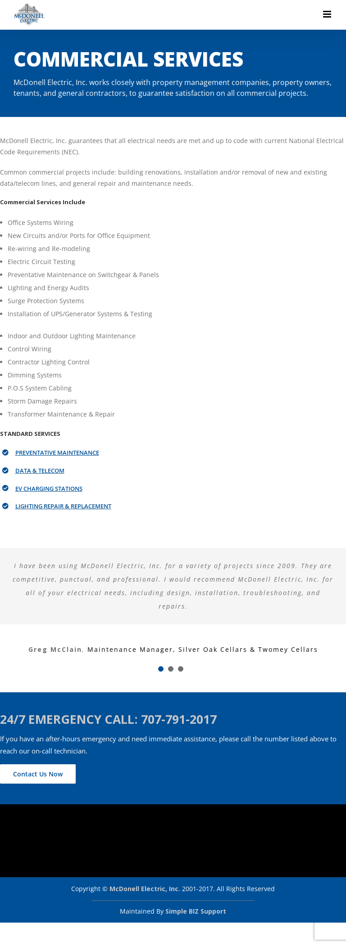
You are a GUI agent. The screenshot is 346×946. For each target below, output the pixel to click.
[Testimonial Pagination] (161, 669)
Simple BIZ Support (195, 911)
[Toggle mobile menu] (327, 14)
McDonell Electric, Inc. (144, 888)
